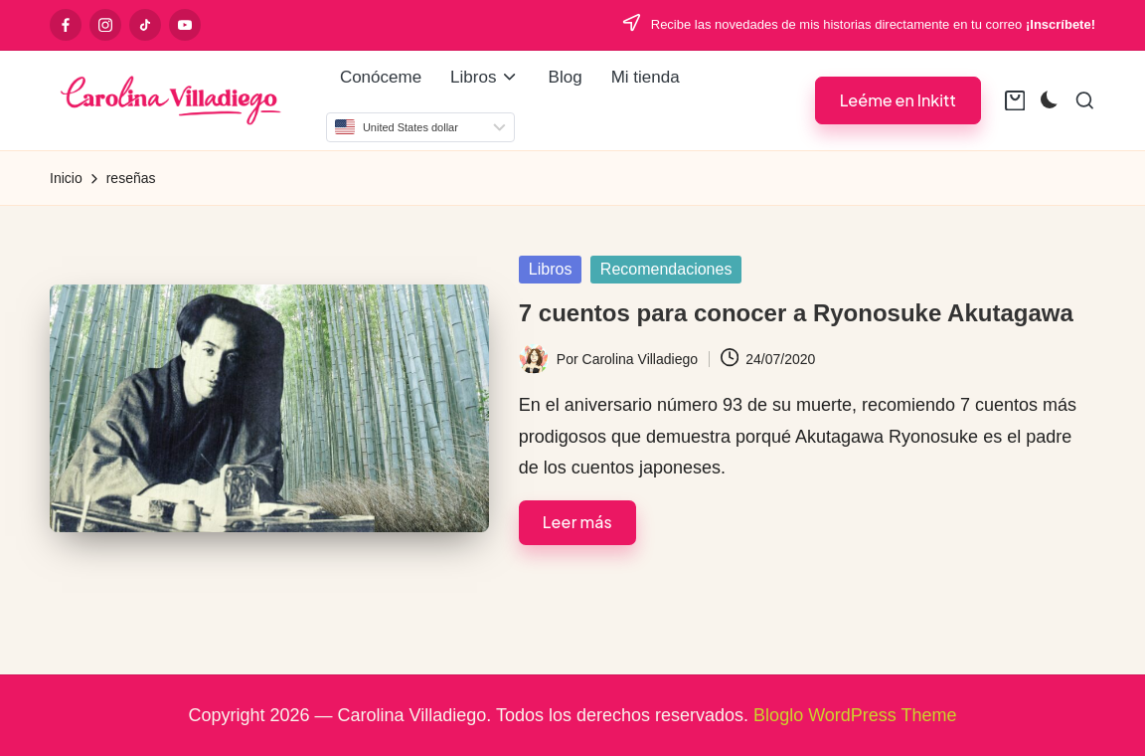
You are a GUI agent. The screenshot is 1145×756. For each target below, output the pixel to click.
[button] (898, 100)
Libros (550, 269)
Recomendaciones (666, 269)
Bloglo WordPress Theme (854, 715)
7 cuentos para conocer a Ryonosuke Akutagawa (796, 312)
